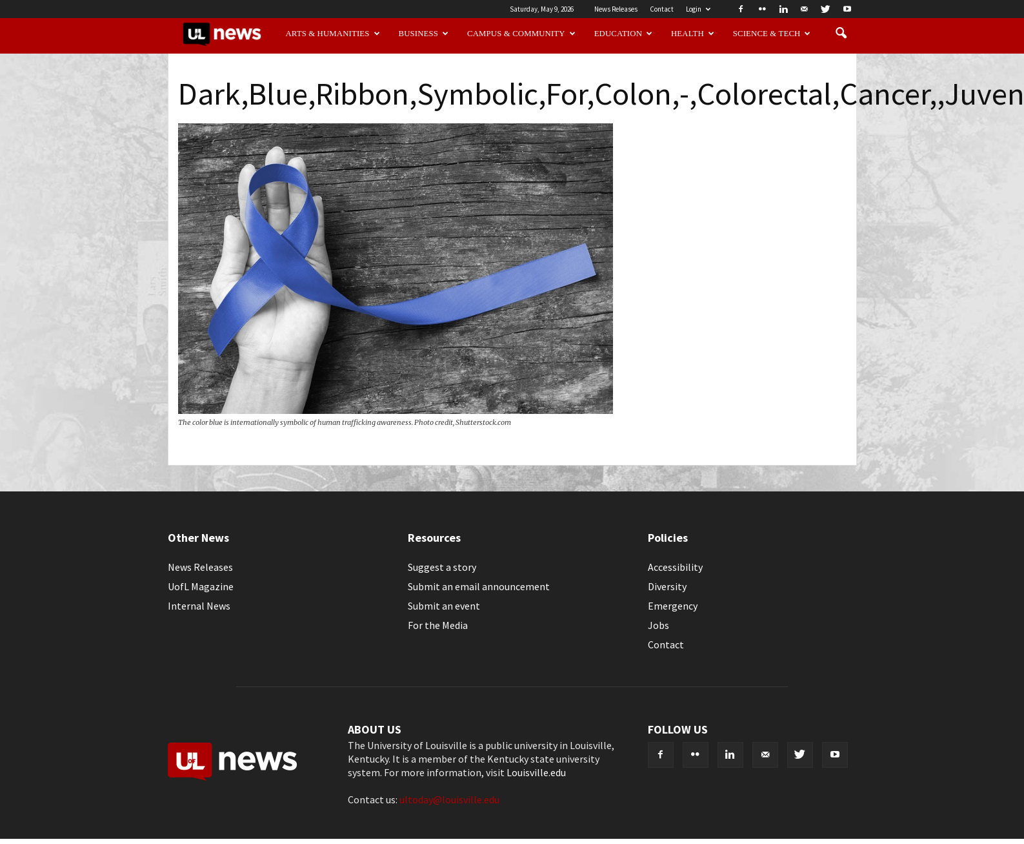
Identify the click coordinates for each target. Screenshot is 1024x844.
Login (698, 9)
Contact (662, 9)
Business (424, 33)
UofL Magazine (201, 586)
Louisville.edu (536, 772)
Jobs (658, 625)
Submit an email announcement (479, 586)
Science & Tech (772, 33)
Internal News (199, 605)
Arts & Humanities (332, 33)
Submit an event (444, 605)
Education (623, 33)
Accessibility (675, 567)
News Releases (615, 9)
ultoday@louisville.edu (449, 799)
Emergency (673, 605)
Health (692, 33)
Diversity (667, 586)
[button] (841, 33)
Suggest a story (442, 567)
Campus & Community (521, 33)
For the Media (438, 625)
